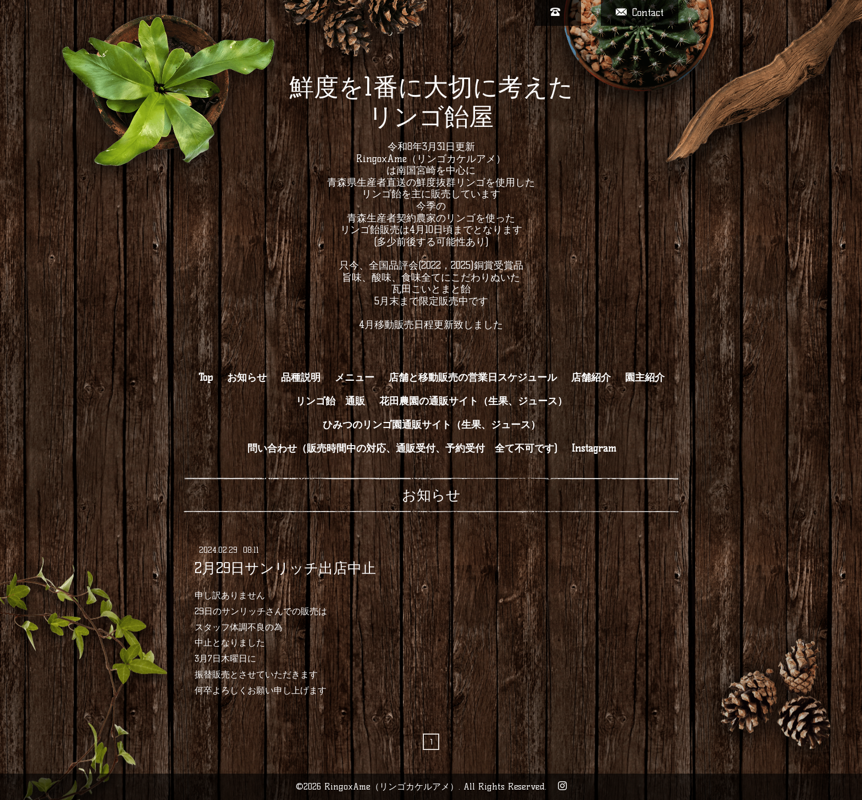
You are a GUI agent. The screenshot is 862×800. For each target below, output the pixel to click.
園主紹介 (645, 377)
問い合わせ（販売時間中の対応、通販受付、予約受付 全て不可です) (402, 448)
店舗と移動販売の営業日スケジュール (473, 377)
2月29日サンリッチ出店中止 (285, 568)
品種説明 (301, 377)
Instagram (594, 448)
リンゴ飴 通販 (330, 401)
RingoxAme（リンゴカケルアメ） (391, 786)
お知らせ (247, 377)
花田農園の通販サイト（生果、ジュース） (473, 401)
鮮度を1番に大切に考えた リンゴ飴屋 (431, 101)
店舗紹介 (591, 377)
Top (205, 377)
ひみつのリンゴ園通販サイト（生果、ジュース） (431, 425)
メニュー (354, 377)
